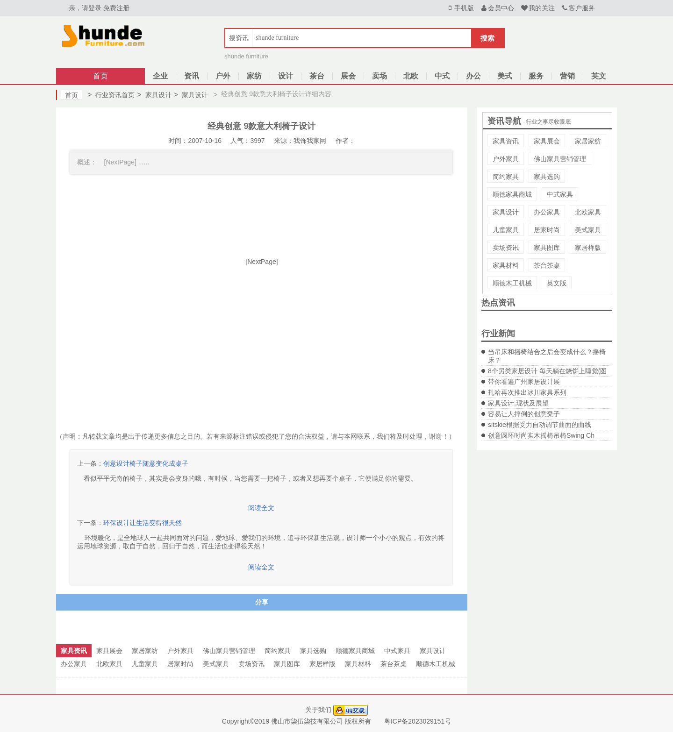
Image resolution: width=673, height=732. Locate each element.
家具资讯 (506, 141)
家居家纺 (588, 141)
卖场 (379, 76)
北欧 (410, 76)
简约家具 (506, 176)
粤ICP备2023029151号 (417, 721)
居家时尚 (547, 230)
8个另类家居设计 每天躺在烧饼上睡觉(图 (547, 371)
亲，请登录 (85, 8)
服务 (536, 76)
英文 (598, 76)
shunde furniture (246, 56)
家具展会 (547, 141)
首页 (100, 76)
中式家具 (560, 194)
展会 (348, 76)
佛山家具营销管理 (560, 159)
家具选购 (547, 176)
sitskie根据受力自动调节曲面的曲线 (539, 424)
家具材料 (506, 265)
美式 (504, 76)
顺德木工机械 (512, 283)
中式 (442, 76)
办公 (473, 76)
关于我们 (318, 709)
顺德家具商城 (512, 194)
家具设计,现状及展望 (518, 403)
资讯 (191, 76)
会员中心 (497, 8)
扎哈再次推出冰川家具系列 (527, 392)
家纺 (254, 76)
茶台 (316, 76)
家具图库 (547, 247)
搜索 (487, 38)
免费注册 (116, 8)
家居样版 (588, 247)
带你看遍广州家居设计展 (524, 381)
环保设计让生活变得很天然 (142, 522)
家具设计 (154, 95)
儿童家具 (506, 230)
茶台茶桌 (547, 265)
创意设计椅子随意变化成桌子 (145, 463)
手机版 (460, 8)
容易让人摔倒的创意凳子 (524, 414)
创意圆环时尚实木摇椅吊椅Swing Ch (541, 435)
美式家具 (588, 230)
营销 (567, 76)
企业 (160, 76)
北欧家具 (588, 212)
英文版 (556, 283)
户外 (222, 76)
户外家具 (506, 159)
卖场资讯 (506, 247)
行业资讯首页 (111, 95)
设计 (285, 76)
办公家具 (547, 212)
